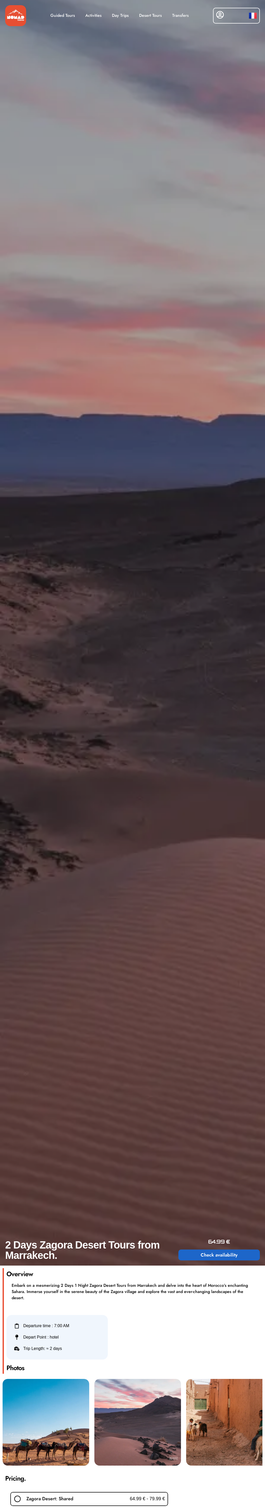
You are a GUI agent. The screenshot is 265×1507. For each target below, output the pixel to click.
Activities (93, 15)
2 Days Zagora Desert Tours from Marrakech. (82, 1250)
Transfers (180, 15)
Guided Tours (62, 15)
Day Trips (120, 15)
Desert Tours (150, 15)
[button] (89, 1499)
